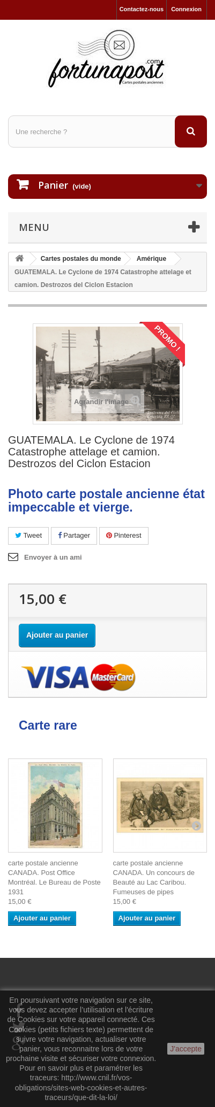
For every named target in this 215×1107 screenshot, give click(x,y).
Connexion (186, 9)
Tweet (28, 535)
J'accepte (186, 1048)
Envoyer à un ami (53, 557)
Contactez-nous (142, 9)
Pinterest (124, 535)
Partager (74, 535)
